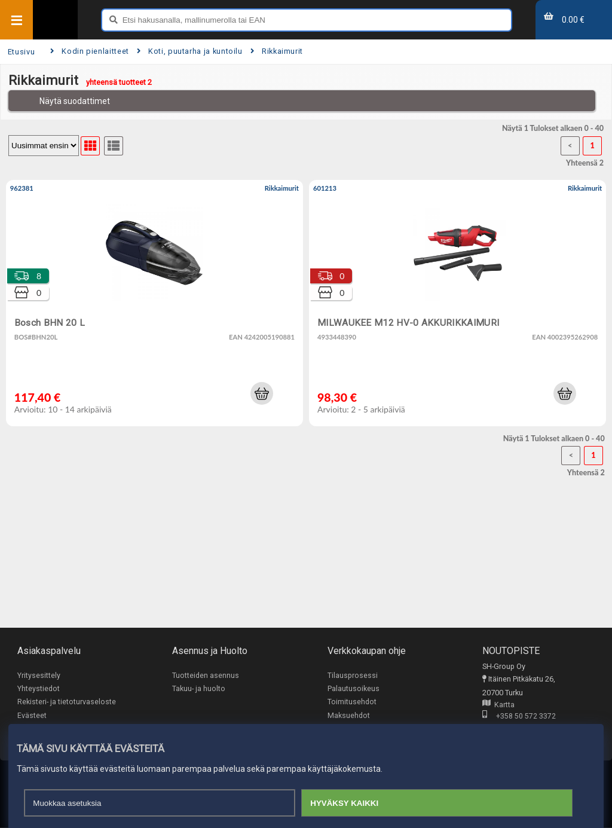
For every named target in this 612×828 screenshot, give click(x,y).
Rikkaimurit (276, 51)
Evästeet (32, 715)
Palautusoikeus (354, 689)
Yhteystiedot (38, 689)
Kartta (498, 705)
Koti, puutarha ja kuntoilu (190, 51)
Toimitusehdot (352, 702)
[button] (261, 393)
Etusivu (21, 51)
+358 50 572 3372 (519, 716)
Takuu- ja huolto (198, 689)
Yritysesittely (38, 675)
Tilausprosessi (353, 675)
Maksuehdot (349, 715)
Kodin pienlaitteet (89, 51)
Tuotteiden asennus (205, 675)
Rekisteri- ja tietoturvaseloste (66, 702)
